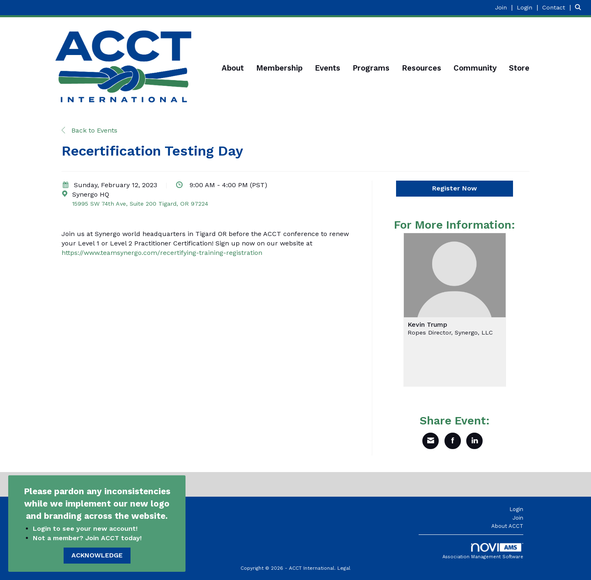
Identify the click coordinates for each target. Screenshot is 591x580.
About (233, 68)
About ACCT (507, 526)
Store (519, 68)
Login (516, 509)
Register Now (454, 188)
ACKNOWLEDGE (97, 555)
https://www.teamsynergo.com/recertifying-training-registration (162, 253)
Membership (279, 68)
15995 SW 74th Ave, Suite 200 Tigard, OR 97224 (140, 203)
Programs (371, 68)
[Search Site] (580, 7)
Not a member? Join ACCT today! (87, 538)
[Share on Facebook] (452, 441)
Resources (421, 68)
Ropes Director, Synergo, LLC (450, 332)
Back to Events (89, 130)
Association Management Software (482, 551)
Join (518, 518)
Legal (343, 568)
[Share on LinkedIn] (474, 441)
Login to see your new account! (86, 528)
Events (327, 68)
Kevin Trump (427, 324)
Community (475, 68)
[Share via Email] (430, 441)
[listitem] (505, 7)
